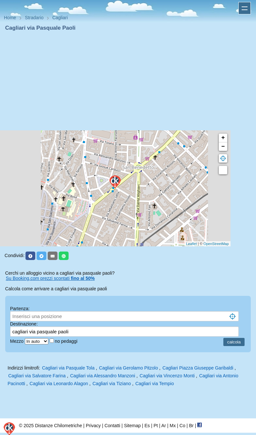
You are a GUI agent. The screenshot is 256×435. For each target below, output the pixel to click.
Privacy (93, 425)
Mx (172, 425)
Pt (155, 425)
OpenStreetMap (216, 244)
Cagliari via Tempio (154, 383)
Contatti (112, 425)
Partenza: (20, 308)
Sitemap (132, 425)
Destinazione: (24, 323)
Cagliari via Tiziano (111, 383)
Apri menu (244, 8)
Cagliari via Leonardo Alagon (59, 383)
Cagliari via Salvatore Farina (37, 375)
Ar (163, 425)
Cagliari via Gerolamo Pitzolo (128, 367)
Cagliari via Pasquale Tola (68, 367)
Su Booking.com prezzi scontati (50, 278)
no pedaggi (67, 341)
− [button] (223, 147)
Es (147, 425)
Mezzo (17, 341)
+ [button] (223, 138)
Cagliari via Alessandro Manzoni (102, 375)
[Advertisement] (128, 80)
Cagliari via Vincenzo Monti (167, 375)
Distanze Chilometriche (58, 425)
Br (191, 425)
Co (182, 425)
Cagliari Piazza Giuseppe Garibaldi (197, 367)
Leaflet (191, 244)
